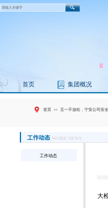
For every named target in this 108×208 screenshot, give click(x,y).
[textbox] (32, 7)
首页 (28, 84)
